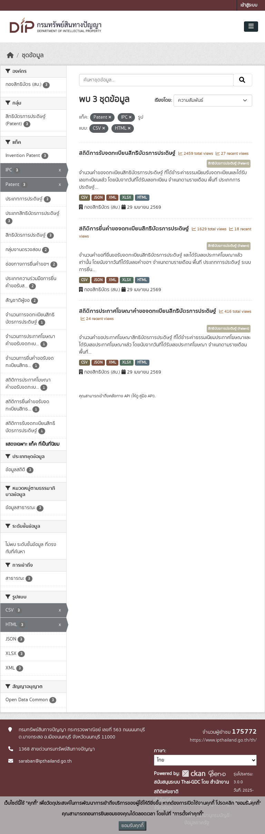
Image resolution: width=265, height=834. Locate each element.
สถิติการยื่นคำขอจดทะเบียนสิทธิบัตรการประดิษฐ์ (134, 228)
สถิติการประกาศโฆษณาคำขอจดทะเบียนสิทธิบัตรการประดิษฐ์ (148, 311)
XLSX (126, 197)
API (127, 396)
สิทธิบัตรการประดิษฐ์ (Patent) (228, 163)
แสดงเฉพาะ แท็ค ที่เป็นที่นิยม (32, 444)
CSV (84, 197)
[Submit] (242, 80)
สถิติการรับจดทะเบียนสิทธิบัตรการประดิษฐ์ (128, 153)
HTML (142, 197)
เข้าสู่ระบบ (249, 5)
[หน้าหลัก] (10, 55)
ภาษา (159, 750)
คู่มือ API (146, 396)
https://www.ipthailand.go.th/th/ (223, 740)
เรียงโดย (163, 100)
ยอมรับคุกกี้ (132, 825)
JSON (98, 197)
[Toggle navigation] (251, 26)
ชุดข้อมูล (32, 55)
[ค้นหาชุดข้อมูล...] (156, 80)
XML (112, 197)
